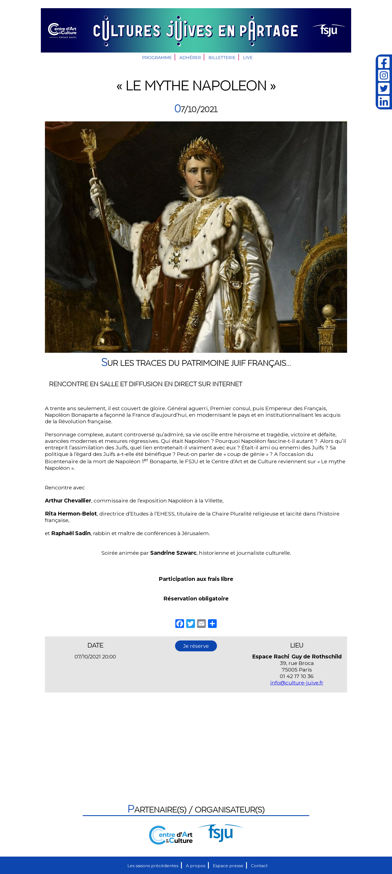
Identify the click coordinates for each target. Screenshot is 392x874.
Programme (157, 57)
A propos (195, 865)
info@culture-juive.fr (296, 682)
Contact (259, 865)
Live (248, 57)
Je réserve (196, 646)
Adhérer (190, 57)
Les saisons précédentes (152, 865)
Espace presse (228, 865)
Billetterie (222, 57)
